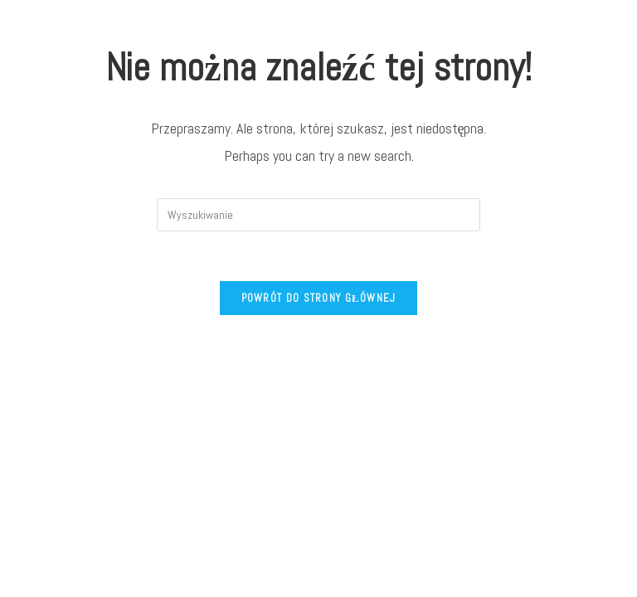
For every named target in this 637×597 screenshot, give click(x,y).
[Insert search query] (318, 214)
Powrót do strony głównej (318, 298)
